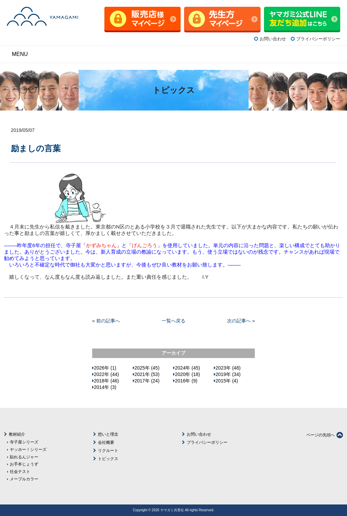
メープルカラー (24, 479)
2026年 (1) (105, 368)
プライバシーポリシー (318, 38)
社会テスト (20, 471)
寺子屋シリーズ (24, 442)
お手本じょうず (24, 464)
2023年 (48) (228, 368)
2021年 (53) (147, 374)
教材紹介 (17, 434)
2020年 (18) (187, 374)
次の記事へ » (241, 320)
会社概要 (106, 442)
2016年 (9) (186, 380)
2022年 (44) (106, 374)
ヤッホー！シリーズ (28, 449)
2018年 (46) (106, 380)
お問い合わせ (273, 38)
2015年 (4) (227, 380)
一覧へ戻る (173, 320)
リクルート (108, 450)
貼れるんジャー (24, 457)
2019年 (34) (228, 374)
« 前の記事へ (106, 320)
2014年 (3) (105, 387)
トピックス (108, 458)
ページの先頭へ (324, 435)
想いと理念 (108, 434)
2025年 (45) (147, 368)
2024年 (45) (187, 368)
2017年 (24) (147, 380)
